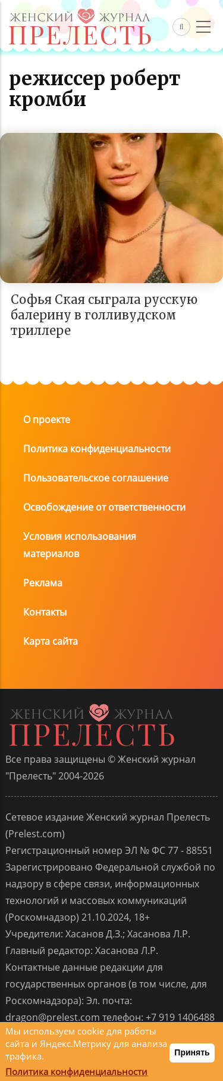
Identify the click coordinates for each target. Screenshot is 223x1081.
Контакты (45, 612)
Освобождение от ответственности (104, 507)
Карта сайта (50, 641)
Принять (191, 1052)
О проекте (46, 419)
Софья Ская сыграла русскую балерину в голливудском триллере (104, 315)
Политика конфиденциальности (97, 448)
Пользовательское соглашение (95, 477)
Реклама (42, 582)
